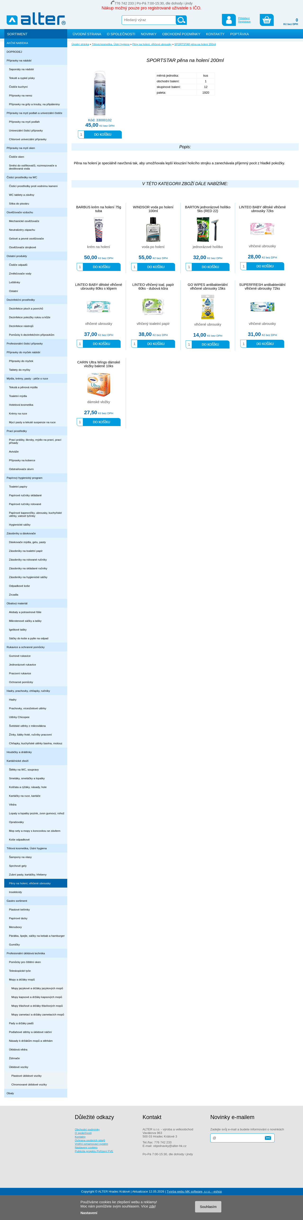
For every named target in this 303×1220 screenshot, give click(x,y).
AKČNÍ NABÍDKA (17, 42)
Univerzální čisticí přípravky (26, 130)
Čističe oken (16, 156)
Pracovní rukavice (20, 673)
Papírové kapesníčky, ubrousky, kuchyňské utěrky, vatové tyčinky (35, 514)
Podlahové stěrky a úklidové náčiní (30, 1031)
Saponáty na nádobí (21, 69)
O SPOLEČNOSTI (121, 34)
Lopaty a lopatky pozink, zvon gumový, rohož (36, 813)
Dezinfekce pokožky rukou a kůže (29, 317)
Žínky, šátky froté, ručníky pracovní (30, 734)
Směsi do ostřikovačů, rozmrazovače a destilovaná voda (33, 167)
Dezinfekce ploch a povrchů (26, 308)
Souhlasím (208, 1207)
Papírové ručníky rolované (25, 503)
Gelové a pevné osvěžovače (26, 238)
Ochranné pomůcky (21, 682)
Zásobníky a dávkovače (21, 533)
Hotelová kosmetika (21, 404)
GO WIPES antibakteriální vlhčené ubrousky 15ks (208, 286)
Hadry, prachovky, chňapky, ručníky (28, 690)
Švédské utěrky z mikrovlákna (27, 725)
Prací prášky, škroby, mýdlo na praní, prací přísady (35, 441)
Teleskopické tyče (20, 970)
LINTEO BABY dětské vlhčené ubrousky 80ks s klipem (98, 286)
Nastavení (88, 1213)
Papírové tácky (18, 918)
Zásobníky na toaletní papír (26, 550)
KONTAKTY (215, 34)
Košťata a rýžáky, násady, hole (28, 787)
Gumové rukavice (20, 655)
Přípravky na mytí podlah (24, 121)
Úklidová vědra (18, 1049)
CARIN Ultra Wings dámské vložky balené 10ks (98, 364)
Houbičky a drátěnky (19, 752)
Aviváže (14, 451)
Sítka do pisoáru (19, 203)
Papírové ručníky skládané (25, 495)
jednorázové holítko (208, 247)
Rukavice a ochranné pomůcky (26, 647)
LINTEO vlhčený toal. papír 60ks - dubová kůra (153, 286)
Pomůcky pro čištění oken (25, 961)
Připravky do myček (21, 360)
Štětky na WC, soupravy (24, 769)
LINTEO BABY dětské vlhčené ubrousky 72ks (262, 209)
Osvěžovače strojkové (22, 247)
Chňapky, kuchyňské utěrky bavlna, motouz (35, 743)
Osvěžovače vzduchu (20, 212)
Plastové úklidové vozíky (26, 1075)
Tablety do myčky (19, 369)
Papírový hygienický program (24, 477)
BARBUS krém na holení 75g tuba (98, 209)
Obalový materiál (17, 603)
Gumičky (14, 944)
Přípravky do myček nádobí (23, 352)
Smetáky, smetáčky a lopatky (27, 778)
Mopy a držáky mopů (22, 979)
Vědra (12, 804)
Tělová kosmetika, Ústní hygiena (27, 848)
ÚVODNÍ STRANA (87, 34)
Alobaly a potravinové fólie (25, 612)
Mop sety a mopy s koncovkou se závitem (34, 830)
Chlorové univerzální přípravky (27, 139)
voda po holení (153, 247)
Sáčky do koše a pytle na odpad (28, 638)
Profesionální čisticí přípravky (25, 343)
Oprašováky (16, 822)
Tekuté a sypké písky (22, 77)
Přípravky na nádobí (19, 60)
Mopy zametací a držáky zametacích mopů (37, 1014)
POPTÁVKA (239, 34)
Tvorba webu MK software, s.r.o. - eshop (194, 1191)
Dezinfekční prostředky (21, 299)
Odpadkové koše (19, 585)
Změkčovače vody (20, 273)
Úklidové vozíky (18, 1066)
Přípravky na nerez (20, 95)
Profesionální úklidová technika (26, 953)
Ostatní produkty (17, 255)
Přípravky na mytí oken (21, 147)
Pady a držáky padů (21, 1023)
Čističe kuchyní (18, 86)
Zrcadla (13, 594)
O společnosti (83, 1132)
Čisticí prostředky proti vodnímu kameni (33, 185)
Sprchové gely (18, 865)
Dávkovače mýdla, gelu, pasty (27, 542)
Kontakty (80, 1136)
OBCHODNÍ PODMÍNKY (181, 34)
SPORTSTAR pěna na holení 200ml (195, 44)
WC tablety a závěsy (21, 194)
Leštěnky (14, 282)
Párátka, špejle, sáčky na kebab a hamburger (37, 935)
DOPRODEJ (14, 51)
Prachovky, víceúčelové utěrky (27, 708)
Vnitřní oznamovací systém (91, 1143)
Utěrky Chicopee (19, 717)
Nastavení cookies (86, 1147)
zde (152, 1206)
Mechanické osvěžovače (24, 220)
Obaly (10, 1093)
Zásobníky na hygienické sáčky (28, 577)
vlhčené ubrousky (262, 246)
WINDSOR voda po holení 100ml (153, 209)
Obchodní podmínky (87, 1129)
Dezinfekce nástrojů (21, 325)
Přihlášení (244, 18)
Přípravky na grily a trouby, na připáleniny (34, 104)
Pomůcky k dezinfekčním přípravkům (31, 334)
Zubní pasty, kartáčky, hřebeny (28, 874)
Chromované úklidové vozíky (29, 1084)
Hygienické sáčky (20, 524)
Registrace (244, 21)
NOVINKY (148, 34)
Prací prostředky (17, 430)
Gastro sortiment (17, 900)
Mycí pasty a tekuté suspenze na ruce (32, 422)
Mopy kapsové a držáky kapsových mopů (36, 996)
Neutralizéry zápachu (22, 229)
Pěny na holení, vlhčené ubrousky (30, 883)
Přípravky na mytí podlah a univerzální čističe (34, 112)
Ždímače (14, 1058)
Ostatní (13, 290)
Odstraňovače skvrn (21, 469)
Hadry (12, 699)
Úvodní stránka (80, 44)
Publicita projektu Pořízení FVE (94, 1151)
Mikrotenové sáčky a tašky (25, 620)
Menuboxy (15, 926)
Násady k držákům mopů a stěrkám (31, 1040)
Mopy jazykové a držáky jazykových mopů (37, 988)
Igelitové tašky (18, 629)
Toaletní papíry (18, 486)
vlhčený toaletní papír (153, 324)
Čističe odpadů (18, 264)
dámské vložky (98, 402)
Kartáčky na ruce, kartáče (24, 795)
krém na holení (98, 247)
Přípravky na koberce (22, 460)
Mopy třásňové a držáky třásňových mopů (37, 1005)
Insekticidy (15, 891)
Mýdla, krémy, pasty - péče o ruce (27, 378)
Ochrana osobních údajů (90, 1140)
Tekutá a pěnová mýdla (23, 387)
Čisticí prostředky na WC (22, 177)
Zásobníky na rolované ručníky (28, 559)
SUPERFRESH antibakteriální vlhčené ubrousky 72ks (262, 286)
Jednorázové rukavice (22, 664)
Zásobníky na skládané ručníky (28, 568)
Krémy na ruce (18, 413)
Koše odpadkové (19, 839)
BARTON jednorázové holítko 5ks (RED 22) (208, 209)
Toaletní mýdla (18, 395)
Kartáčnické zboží (18, 760)
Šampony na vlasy (20, 856)
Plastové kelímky (19, 909)
